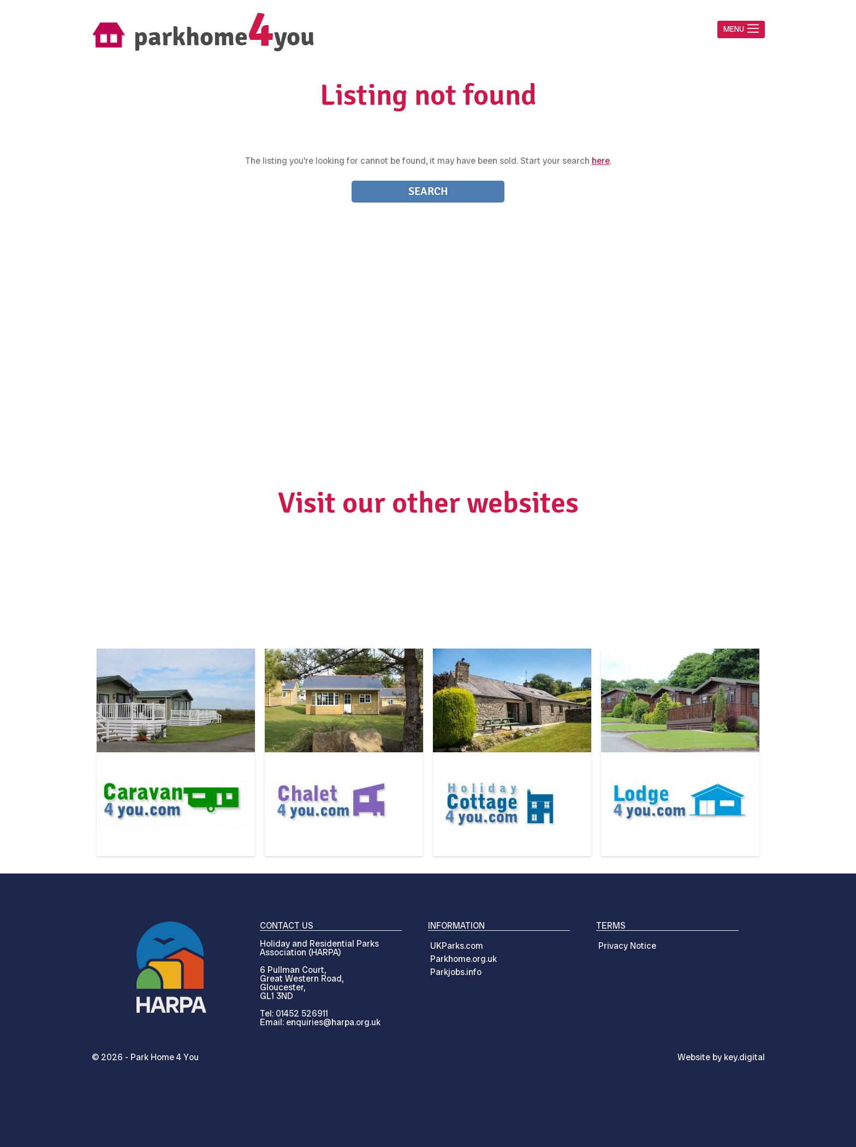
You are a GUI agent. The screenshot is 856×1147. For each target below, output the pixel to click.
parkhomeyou (224, 37)
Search (428, 191)
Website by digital (721, 1057)
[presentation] (428, 1121)
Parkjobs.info (456, 972)
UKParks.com (456, 946)
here (601, 161)
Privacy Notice (627, 946)
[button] (740, 30)
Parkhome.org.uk (463, 959)
